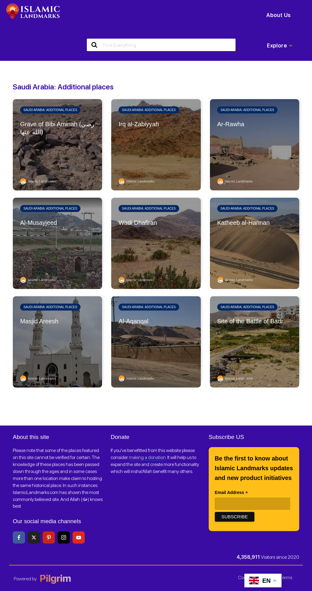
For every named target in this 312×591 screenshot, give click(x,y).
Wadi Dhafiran (138, 222)
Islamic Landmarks (38, 181)
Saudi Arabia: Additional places (50, 110)
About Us (278, 15)
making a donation (147, 458)
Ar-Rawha (230, 124)
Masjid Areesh (39, 321)
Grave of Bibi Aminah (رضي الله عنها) (57, 128)
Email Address (231, 493)
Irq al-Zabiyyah (139, 124)
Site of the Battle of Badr (250, 321)
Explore (279, 45)
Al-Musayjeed (38, 222)
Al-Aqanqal (133, 321)
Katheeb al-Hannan (243, 222)
